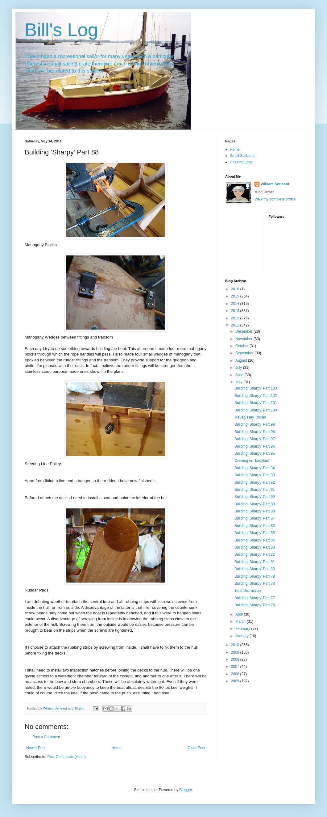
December (244, 331)
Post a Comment (46, 737)
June (239, 375)
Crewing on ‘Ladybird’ (252, 460)
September (245, 353)
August (241, 360)
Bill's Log (61, 29)
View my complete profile (275, 199)
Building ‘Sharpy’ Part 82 (254, 554)
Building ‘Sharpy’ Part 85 (254, 533)
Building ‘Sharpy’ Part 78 (254, 583)
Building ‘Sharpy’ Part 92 (254, 482)
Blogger (185, 790)
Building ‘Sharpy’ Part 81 (254, 562)
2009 (235, 652)
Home (117, 748)
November (244, 339)
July (239, 367)
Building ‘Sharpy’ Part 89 (254, 504)
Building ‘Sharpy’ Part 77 (254, 598)
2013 (235, 311)
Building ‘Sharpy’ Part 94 (254, 468)
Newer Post (35, 748)
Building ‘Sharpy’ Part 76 (254, 605)
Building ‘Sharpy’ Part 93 (254, 475)
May (239, 382)
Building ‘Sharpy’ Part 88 (254, 511)
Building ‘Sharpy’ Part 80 (254, 569)
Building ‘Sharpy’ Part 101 (255, 403)
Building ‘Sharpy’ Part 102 (255, 396)
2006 (235, 674)
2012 (235, 318)
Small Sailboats (242, 156)
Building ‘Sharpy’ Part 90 (254, 497)
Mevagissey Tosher (250, 417)
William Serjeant (275, 184)
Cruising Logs (241, 162)
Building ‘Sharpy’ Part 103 (255, 388)
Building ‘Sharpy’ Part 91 (254, 489)
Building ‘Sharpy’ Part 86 (254, 526)
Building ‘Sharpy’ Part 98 (254, 432)
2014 (235, 303)
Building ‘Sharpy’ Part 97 (254, 439)
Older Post (196, 748)
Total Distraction (247, 590)
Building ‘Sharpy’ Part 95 (254, 453)
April (239, 614)
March (241, 621)
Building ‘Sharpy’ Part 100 (255, 410)
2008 (235, 659)
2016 (235, 289)
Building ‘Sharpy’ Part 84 (254, 540)
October (242, 346)
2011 (235, 325)
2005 (235, 681)
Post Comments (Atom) (66, 757)
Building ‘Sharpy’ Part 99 (254, 424)
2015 (235, 296)
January (242, 636)
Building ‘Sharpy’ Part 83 (254, 547)
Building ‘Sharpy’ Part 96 (254, 446)
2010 (235, 645)
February (243, 628)
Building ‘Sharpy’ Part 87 (254, 518)
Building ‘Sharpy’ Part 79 (254, 576)
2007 (235, 666)
